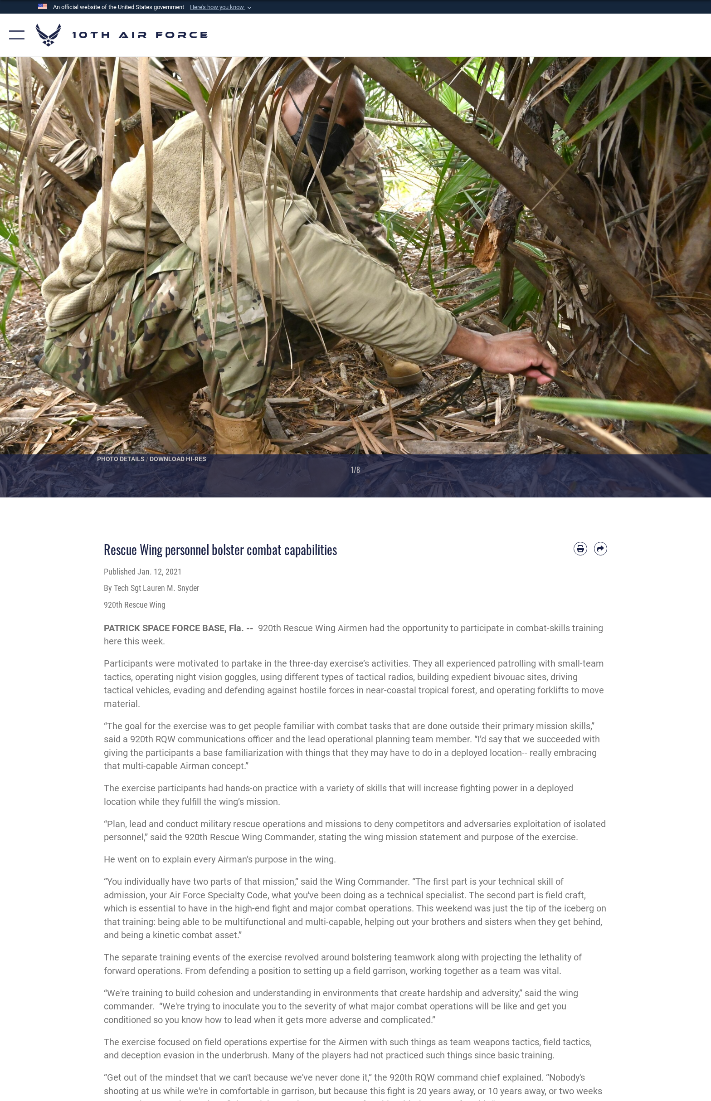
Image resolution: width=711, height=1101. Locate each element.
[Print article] (580, 548)
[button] (221, 7)
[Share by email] (600, 548)
